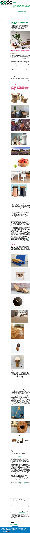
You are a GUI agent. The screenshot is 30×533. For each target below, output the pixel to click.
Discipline (19, 456)
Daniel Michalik (23, 482)
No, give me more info (21, 529)
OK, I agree (3, 531)
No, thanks (8, 531)
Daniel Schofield (22, 512)
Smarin (28, 239)
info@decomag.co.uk (22, 11)
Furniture (15, 524)
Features (12, 524)
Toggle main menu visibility (1, 19)
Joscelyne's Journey (23, 5)
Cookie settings (15, 526)
